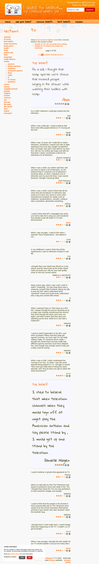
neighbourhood (10, 89)
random (79, 22)
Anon (65, 100)
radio (10, 75)
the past (7, 104)
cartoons (11, 68)
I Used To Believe (45, 558)
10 (56, 55)
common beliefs (44, 22)
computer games (15, 71)
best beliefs (63, 22)
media (6, 61)
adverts (11, 64)
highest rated (53, 40)
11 (58, 55)
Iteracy (52, 560)
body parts (8, 46)
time (6, 109)
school (7, 95)
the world (8, 107)
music (6, 84)
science (7, 98)
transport (8, 113)
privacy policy (67, 561)
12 (61, 55)
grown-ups (8, 52)
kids (6, 55)
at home (7, 39)
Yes (22, 557)
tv (8, 77)
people (7, 91)
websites (11, 82)
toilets (6, 111)
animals (7, 37)
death (6, 48)
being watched (14, 66)
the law (7, 102)
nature (7, 87)
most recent (40, 40)
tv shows (12, 80)
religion (7, 93)
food (6, 50)
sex (5, 100)
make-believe (9, 59)
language (8, 57)
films (10, 73)
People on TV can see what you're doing (51, 44)
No (30, 557)
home (7, 22)
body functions (10, 44)
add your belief (23, 22)
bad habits (8, 41)
